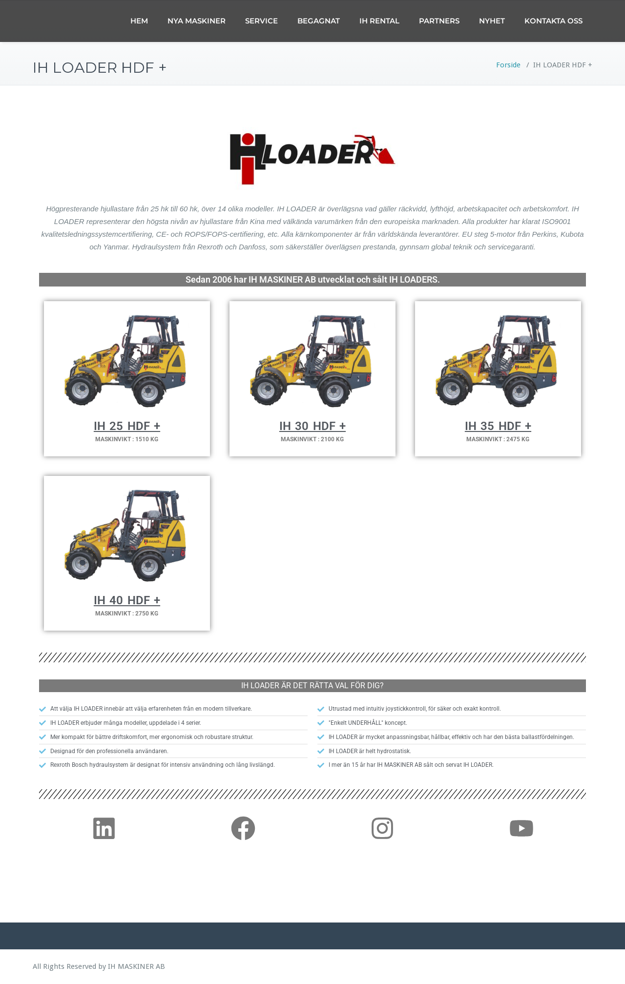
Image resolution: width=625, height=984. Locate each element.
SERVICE (261, 20)
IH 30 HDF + (312, 426)
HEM (139, 20)
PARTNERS (439, 20)
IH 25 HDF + (127, 426)
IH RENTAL (379, 20)
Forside (508, 65)
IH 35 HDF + (498, 426)
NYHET (492, 20)
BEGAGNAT (318, 20)
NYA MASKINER (196, 20)
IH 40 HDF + (127, 600)
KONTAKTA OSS (553, 20)
